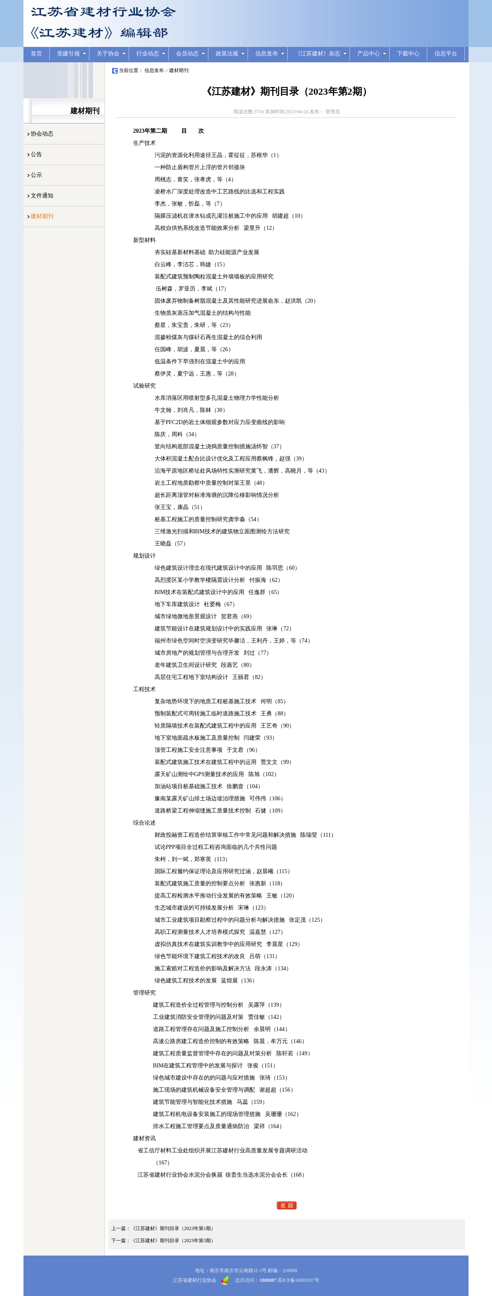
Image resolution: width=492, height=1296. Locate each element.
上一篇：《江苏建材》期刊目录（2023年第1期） (163, 1228)
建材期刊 (179, 70)
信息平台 (446, 54)
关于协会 (111, 54)
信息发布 (270, 54)
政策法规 (230, 54)
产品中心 (372, 54)
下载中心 (408, 54)
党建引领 (72, 54)
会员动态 (191, 54)
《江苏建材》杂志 (321, 54)
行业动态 (151, 54)
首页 (36, 54)
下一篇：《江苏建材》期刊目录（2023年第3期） (163, 1240)
